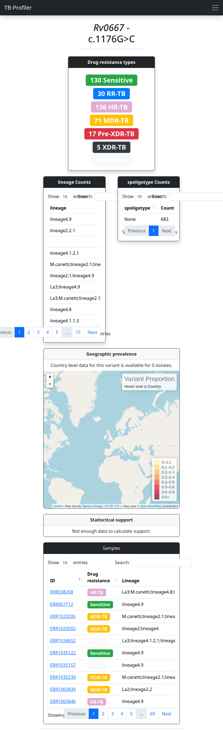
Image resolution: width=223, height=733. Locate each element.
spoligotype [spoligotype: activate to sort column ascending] (138, 208)
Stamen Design (92, 506)
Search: (116, 196)
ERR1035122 (63, 653)
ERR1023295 (63, 616)
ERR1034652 (63, 641)
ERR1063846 (63, 701)
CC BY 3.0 (111, 506)
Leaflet (58, 506)
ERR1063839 (63, 689)
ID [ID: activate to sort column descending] (52, 581)
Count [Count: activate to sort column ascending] (167, 208)
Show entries (68, 196)
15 (78, 332)
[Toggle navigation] (215, 7)
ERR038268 (61, 592)
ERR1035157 (63, 665)
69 (152, 714)
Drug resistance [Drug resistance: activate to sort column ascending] (98, 577)
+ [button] (50, 377)
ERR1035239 (63, 677)
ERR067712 (61, 604)
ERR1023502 (63, 628)
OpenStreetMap (151, 506)
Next (92, 332)
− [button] (50, 384)
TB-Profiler (18, 7)
